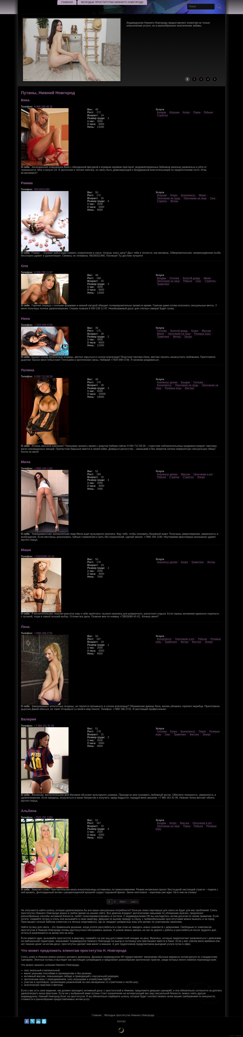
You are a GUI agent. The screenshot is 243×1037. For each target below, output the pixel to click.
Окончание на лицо (195, 198)
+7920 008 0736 (43, 325)
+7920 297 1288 (43, 817)
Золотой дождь (191, 278)
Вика (25, 100)
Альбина (29, 811)
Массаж (206, 330)
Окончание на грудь (168, 198)
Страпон (162, 201)
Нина (25, 319)
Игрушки (174, 112)
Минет (202, 195)
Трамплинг (163, 284)
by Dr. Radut (235, 1035)
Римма (27, 183)
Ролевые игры (202, 333)
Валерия (28, 719)
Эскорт (188, 336)
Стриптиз (162, 115)
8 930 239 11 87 (43, 272)
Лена (25, 627)
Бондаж (161, 112)
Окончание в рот (203, 474)
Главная (96, 1015)
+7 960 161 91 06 (44, 725)
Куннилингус (188, 195)
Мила (25, 462)
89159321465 (42, 189)
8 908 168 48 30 (43, 106)
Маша (26, 550)
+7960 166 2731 (43, 633)
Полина (27, 370)
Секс (213, 198)
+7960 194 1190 (43, 468)
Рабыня (208, 112)
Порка (196, 112)
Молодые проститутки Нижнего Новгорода (129, 1015)
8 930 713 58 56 (43, 376)
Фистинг (189, 388)
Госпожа (174, 278)
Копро (186, 112)
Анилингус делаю (167, 382)
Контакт (121, 1021)
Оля (24, 266)
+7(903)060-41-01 (44, 556)
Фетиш (174, 201)
